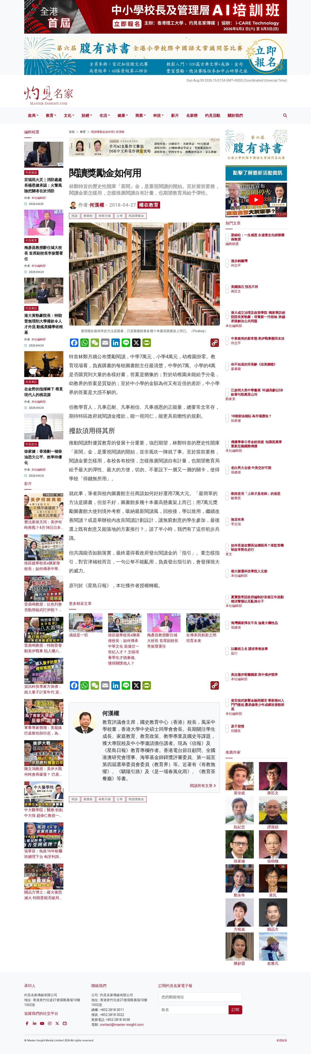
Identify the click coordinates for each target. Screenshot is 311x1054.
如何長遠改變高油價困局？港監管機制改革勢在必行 (271, 549)
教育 (49, 115)
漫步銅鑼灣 (266, 261)
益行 (261, 657)
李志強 (263, 524)
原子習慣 (265, 726)
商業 (139, 115)
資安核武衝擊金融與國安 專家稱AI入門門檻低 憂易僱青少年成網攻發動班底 (271, 709)
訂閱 (235, 1009)
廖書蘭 (263, 373)
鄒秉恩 (263, 502)
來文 (261, 558)
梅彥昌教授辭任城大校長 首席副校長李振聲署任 (164, 634)
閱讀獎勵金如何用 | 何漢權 (107, 132)
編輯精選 (265, 248)
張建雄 (263, 476)
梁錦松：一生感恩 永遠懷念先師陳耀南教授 (270, 239)
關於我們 (235, 115)
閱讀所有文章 (203, 785)
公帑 (120, 215)
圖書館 (88, 215)
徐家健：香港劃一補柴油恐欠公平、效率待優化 (43, 457)
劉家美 (263, 403)
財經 (85, 115)
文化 (67, 115)
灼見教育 (31, 240)
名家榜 (192, 115)
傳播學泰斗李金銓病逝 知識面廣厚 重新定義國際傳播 (271, 446)
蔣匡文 (263, 295)
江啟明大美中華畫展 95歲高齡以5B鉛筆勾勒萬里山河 (271, 394)
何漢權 (96, 205)
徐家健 (263, 425)
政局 (32, 115)
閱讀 (75, 215)
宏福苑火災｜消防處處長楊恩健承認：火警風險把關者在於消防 (43, 185)
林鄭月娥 (105, 215)
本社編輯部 (39, 198)
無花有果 (265, 519)
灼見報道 (31, 172)
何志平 (263, 265)
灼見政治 (31, 444)
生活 (103, 115)
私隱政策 (282, 1040)
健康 (121, 115)
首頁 (72, 132)
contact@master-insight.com (122, 1024)
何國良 (263, 731)
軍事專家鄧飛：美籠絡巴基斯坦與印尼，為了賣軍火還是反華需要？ (43, 733)
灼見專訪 (31, 308)
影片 (175, 115)
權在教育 (149, 205)
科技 (157, 115)
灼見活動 (212, 115)
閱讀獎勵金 (136, 215)
